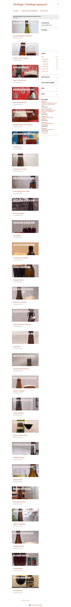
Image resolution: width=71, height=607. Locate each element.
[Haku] (58, 4)
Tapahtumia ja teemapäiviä (29, 10)
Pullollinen (44, 128)
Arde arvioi (44, 122)
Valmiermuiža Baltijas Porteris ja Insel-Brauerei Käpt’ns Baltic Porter (49, 104)
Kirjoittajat (44, 10)
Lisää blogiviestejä (25, 600)
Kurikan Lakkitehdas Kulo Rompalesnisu (47, 124)
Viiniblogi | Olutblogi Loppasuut (30, 4)
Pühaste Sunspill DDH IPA (47, 129)
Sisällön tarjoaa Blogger (35, 605)
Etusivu (15, 10)
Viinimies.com (44, 116)
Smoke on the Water (46, 109)
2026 (42, 56)
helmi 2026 (45, 66)
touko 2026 (45, 59)
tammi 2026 (45, 68)
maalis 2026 (45, 64)
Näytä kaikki (15, 18)
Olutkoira (43, 101)
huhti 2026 (44, 61)
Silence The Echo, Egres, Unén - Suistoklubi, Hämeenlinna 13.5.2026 (48, 112)
